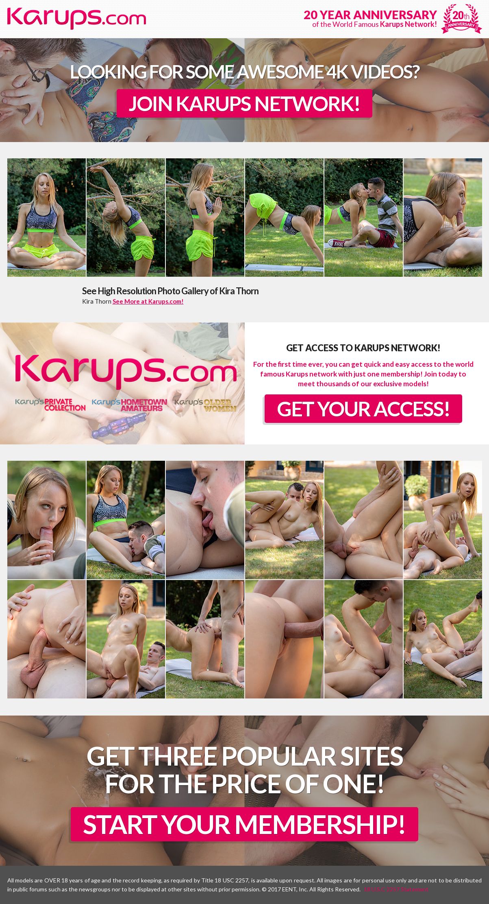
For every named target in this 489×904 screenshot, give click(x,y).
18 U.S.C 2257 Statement (396, 889)
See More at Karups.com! (148, 301)
